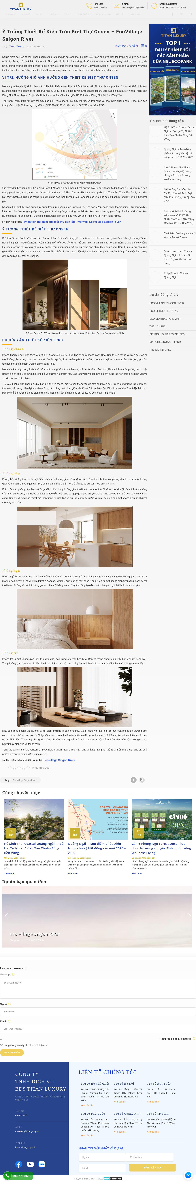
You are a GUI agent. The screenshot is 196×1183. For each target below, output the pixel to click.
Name (5, 1004)
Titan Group (89, 1178)
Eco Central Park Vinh (165, 319)
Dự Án (39, 17)
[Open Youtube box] (182, 17)
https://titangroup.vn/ (25, 1147)
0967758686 (21, 1115)
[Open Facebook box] (172, 17)
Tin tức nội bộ (84, 17)
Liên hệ (119, 17)
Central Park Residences (167, 334)
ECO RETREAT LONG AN (163, 311)
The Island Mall (160, 349)
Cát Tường (73, 858)
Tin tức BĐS (53, 17)
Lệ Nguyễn (136, 858)
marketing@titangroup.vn (133, 7)
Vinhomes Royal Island (165, 342)
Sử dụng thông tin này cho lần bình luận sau (24, 1045)
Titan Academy (103, 17)
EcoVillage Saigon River (59, 760)
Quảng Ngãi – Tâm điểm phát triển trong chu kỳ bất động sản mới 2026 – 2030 (178, 153)
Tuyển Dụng (134, 17)
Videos (67, 17)
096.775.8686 (100, 7)
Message (7, 974)
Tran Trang (16, 46)
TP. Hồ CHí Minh (34, 940)
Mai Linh (8, 858)
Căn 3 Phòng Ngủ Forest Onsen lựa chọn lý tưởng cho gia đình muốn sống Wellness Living (161, 848)
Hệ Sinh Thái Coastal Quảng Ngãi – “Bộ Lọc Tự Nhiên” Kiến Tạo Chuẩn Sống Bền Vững (33, 848)
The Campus (157, 326)
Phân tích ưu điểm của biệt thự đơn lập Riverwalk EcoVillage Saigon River (72, 221)
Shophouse (16, 940)
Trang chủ (10, 17)
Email (5, 1021)
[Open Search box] (191, 17)
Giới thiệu (26, 17)
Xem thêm (9, 873)
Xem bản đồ (86, 1105)
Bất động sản (126, 46)
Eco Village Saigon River (24, 780)
